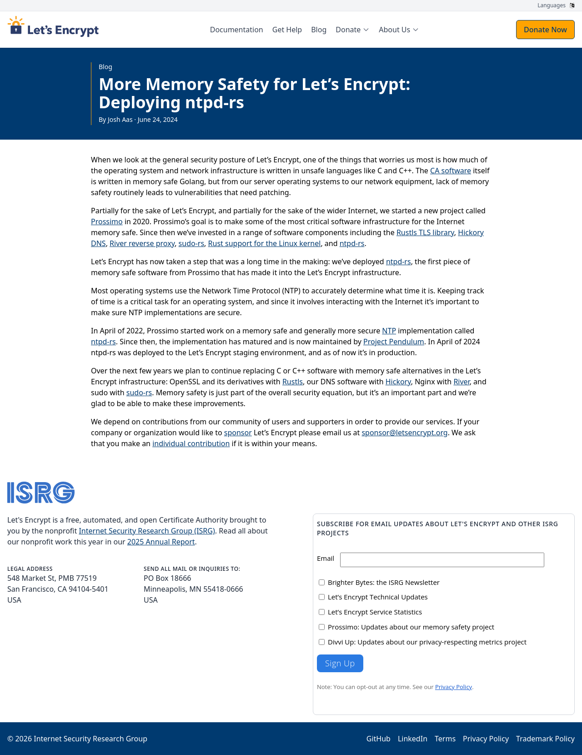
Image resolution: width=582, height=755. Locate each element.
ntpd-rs (352, 243)
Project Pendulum (393, 342)
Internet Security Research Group (90, 739)
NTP (389, 331)
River (461, 382)
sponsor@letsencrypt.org (404, 433)
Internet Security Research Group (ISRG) (147, 531)
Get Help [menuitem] (287, 30)
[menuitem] (353, 29)
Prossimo (107, 221)
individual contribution (191, 443)
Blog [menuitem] (318, 30)
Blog (105, 66)
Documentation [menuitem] (236, 30)
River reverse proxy (142, 243)
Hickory (398, 382)
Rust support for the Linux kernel (264, 243)
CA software (450, 171)
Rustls (292, 382)
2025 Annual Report (161, 542)
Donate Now (545, 30)
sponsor (238, 433)
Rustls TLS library (425, 232)
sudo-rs (192, 243)
